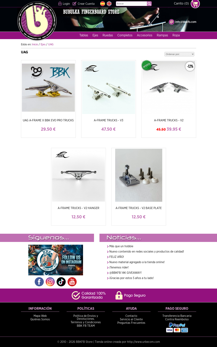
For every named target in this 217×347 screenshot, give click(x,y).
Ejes (95, 35)
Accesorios (144, 35)
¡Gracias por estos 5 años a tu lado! (131, 278)
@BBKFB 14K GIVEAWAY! (125, 272)
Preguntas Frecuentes (131, 322)
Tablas (83, 35)
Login (66, 3)
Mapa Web (40, 315)
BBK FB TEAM (86, 325)
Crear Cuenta (86, 3)
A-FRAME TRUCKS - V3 (108, 120)
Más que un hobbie (121, 246)
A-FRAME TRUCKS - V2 (168, 120)
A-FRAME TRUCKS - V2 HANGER (78, 208)
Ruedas (108, 35)
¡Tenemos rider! (119, 267)
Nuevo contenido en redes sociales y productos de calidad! (146, 251)
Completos (124, 35)
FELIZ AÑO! (116, 256)
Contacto (131, 315)
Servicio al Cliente (131, 319)
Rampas (162, 35)
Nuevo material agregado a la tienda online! (137, 262)
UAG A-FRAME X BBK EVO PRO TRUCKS (48, 120)
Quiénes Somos (40, 319)
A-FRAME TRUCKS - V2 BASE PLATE (139, 208)
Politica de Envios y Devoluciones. (85, 317)
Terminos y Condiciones (86, 322)
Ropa (176, 35)
